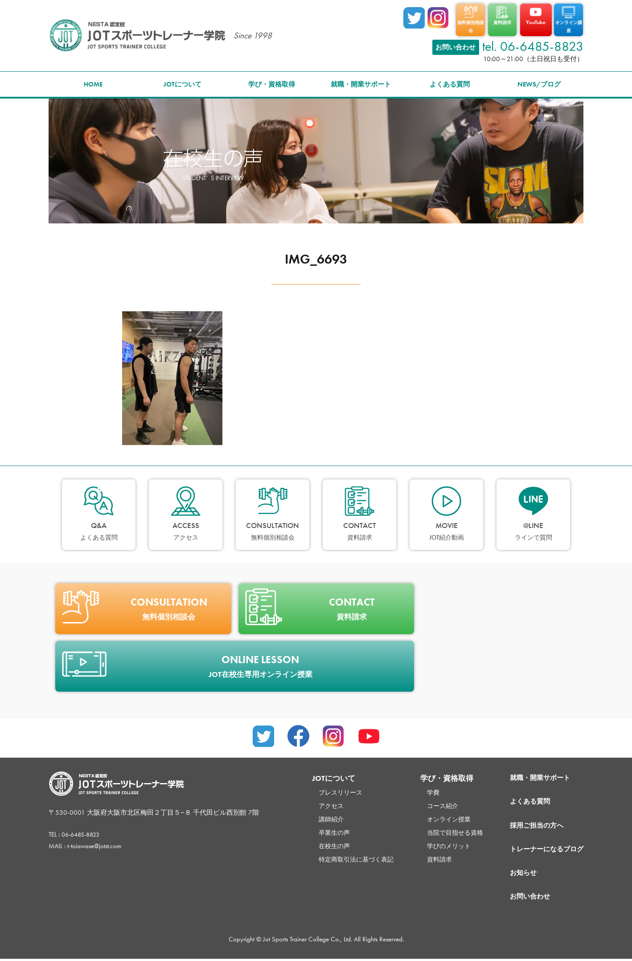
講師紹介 (313, 815)
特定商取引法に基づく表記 (340, 855)
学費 (420, 788)
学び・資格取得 (271, 80)
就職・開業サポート (361, 80)
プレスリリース (323, 788)
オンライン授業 (436, 815)
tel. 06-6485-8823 (532, 42)
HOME (93, 80)
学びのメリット (436, 842)
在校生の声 (316, 842)
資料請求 (426, 855)
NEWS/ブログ (539, 80)
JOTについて (182, 80)
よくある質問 (450, 80)
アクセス (313, 802)
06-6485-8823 (83, 830)
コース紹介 (430, 802)
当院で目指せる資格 (443, 829)
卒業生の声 (316, 829)
